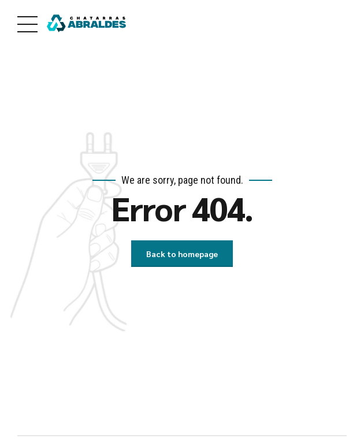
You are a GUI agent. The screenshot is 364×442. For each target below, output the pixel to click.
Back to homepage (182, 253)
